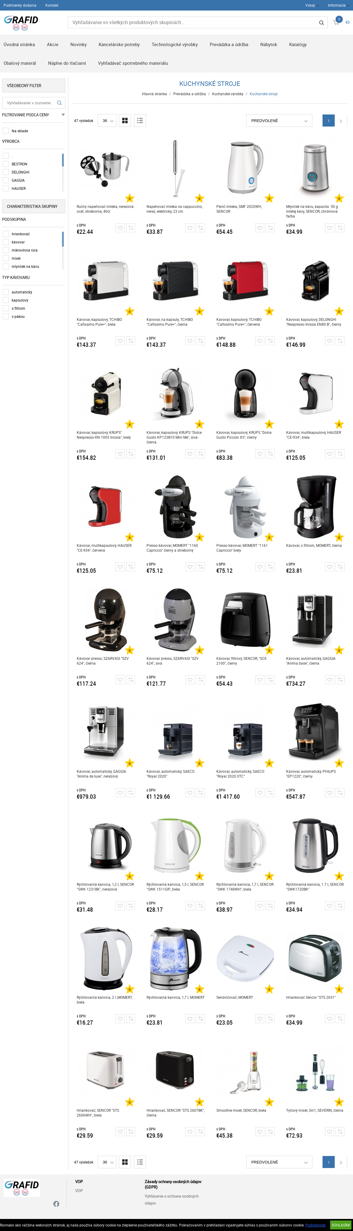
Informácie (336, 5)
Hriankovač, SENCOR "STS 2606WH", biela (99, 1112)
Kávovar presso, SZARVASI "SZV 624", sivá (173, 661)
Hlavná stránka (155, 93)
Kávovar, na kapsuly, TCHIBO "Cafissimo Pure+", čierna (170, 322)
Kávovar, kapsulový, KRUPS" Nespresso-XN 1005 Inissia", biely (105, 435)
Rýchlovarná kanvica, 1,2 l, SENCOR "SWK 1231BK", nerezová (106, 886)
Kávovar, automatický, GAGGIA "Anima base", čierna (311, 661)
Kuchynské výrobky (228, 93)
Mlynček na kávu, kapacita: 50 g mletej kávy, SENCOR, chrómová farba (313, 211)
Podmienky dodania (20, 5)
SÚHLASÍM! (341, 1225)
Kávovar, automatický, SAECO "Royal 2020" (171, 773)
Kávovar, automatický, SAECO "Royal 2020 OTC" (241, 773)
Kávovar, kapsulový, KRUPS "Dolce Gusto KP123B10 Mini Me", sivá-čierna (175, 437)
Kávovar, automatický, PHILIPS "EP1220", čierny (312, 773)
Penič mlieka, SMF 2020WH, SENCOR (240, 209)
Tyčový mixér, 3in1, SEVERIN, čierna (315, 1110)
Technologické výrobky (175, 44)
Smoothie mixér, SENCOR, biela (242, 1110)
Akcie (52, 44)
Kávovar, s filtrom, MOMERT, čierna (315, 545)
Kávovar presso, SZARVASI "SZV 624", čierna (104, 661)
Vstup (310, 5)
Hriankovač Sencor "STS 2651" (312, 997)
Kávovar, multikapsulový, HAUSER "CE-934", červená (105, 548)
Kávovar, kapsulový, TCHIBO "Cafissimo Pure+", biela (100, 322)
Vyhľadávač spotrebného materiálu (133, 63)
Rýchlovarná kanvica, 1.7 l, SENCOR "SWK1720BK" (316, 886)
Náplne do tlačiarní (67, 63)
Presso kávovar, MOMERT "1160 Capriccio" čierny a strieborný (173, 548)
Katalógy (298, 44)
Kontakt (51, 5)
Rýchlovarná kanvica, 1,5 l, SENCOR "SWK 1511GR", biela (176, 886)
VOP (79, 1190)
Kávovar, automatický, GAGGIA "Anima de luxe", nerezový (102, 773)
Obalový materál (20, 63)
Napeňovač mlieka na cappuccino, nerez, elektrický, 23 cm (175, 209)
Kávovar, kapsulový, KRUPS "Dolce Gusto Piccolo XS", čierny (244, 435)
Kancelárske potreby (119, 44)
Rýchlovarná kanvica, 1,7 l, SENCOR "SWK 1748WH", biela (245, 886)
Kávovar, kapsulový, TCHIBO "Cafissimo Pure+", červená (239, 322)
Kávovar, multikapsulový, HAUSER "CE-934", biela (314, 435)
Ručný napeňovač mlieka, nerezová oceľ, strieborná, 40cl (106, 209)
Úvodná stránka (19, 44)
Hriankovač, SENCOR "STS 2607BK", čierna (176, 1112)
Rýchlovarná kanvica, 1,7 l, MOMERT (176, 997)
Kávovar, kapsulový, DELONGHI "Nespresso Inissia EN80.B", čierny (314, 322)
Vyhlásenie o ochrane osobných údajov (172, 1199)
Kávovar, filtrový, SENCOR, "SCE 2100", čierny (242, 661)
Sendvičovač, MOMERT (235, 997)
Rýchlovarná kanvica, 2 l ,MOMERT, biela (105, 999)
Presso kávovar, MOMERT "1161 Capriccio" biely (243, 548)
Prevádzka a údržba (229, 44)
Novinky (78, 44)
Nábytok (268, 44)
